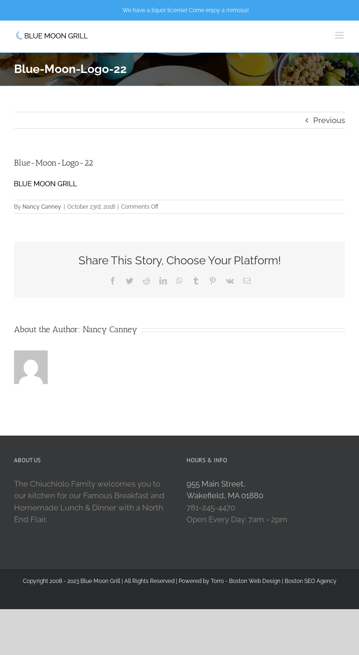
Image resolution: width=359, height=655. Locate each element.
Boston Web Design (254, 581)
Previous (329, 120)
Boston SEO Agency (311, 581)
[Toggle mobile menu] (340, 35)
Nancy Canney (41, 207)
